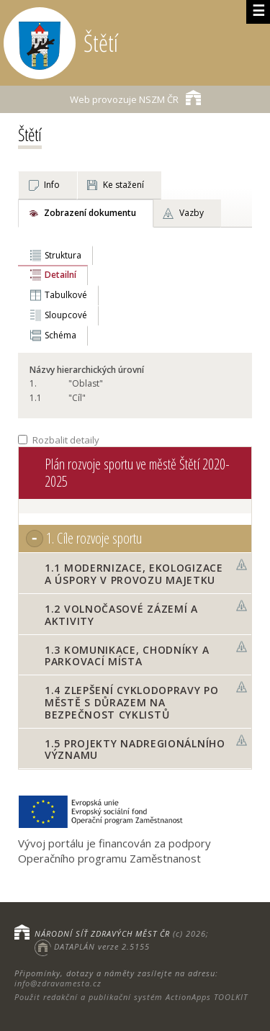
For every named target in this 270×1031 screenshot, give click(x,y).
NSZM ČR (135, 97)
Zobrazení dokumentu (90, 213)
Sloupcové (66, 315)
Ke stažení (123, 185)
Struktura (63, 255)
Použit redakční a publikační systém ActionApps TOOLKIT (131, 996)
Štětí (30, 134)
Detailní (60, 275)
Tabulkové (66, 295)
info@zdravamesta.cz (58, 983)
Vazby (191, 213)
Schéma (60, 335)
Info (52, 185)
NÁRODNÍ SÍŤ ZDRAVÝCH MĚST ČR (102, 933)
